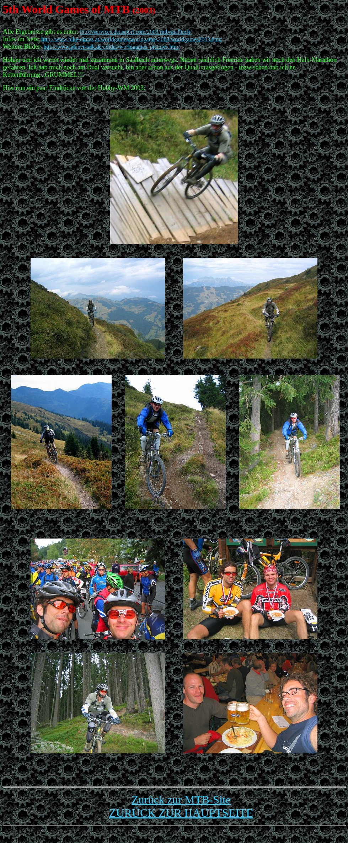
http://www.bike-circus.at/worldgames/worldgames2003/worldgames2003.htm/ (131, 39)
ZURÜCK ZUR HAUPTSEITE (181, 812)
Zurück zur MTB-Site (181, 799)
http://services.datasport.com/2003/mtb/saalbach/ (136, 32)
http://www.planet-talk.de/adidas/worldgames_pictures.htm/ (112, 47)
